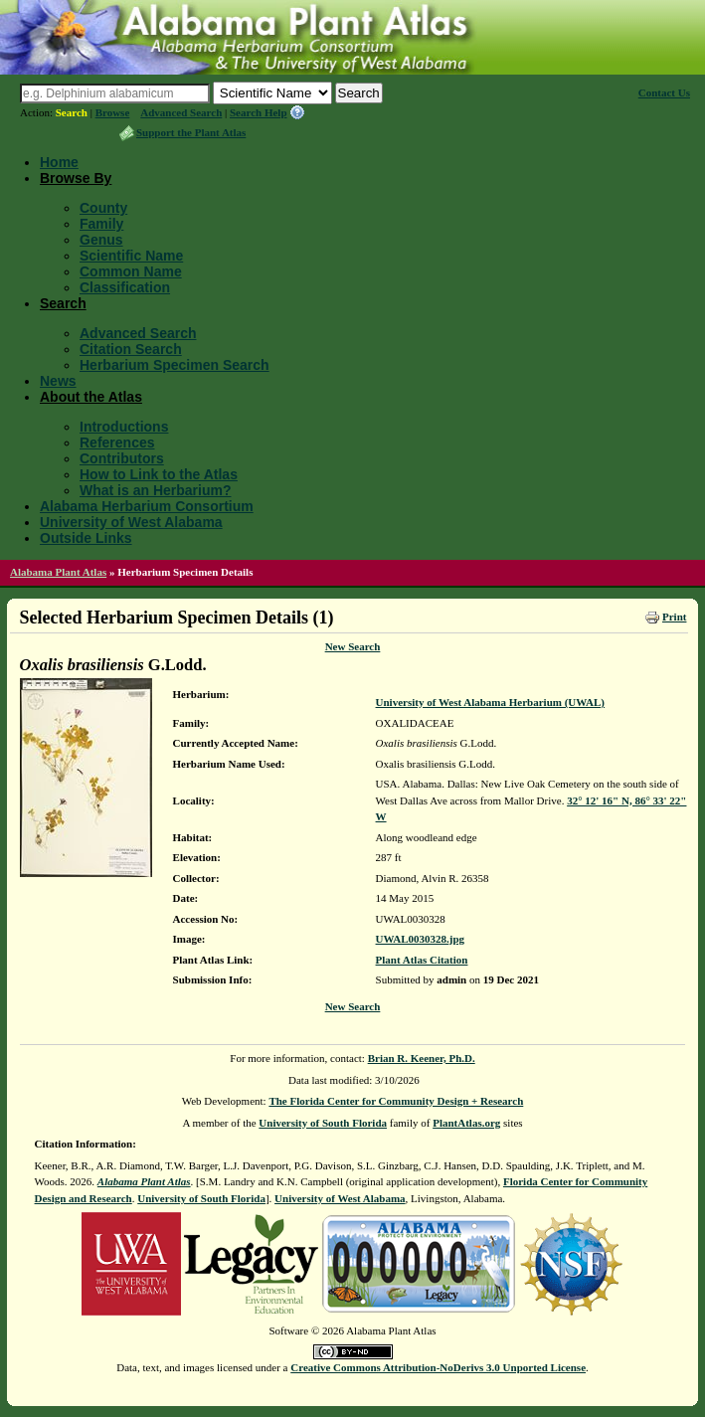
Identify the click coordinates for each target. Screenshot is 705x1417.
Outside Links (86, 538)
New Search (353, 646)
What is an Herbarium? (155, 490)
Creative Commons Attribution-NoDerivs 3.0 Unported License (438, 1367)
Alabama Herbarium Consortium (147, 506)
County (103, 208)
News (58, 381)
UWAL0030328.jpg (420, 939)
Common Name (131, 271)
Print (674, 616)
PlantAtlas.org (466, 1123)
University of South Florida (323, 1123)
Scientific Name (131, 256)
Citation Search (131, 349)
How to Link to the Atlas (159, 474)
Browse (112, 112)
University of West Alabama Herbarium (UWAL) (490, 702)
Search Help (258, 112)
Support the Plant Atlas (191, 132)
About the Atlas (91, 397)
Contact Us (664, 92)
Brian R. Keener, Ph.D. (421, 1058)
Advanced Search (181, 112)
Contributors (122, 458)
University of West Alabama (131, 522)
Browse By (75, 178)
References (117, 442)
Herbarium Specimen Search (174, 365)
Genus (101, 240)
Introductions (124, 427)
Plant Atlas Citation (422, 960)
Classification (125, 287)
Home (59, 162)
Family (101, 224)
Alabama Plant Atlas (58, 572)
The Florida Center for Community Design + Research (395, 1101)
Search (72, 112)
